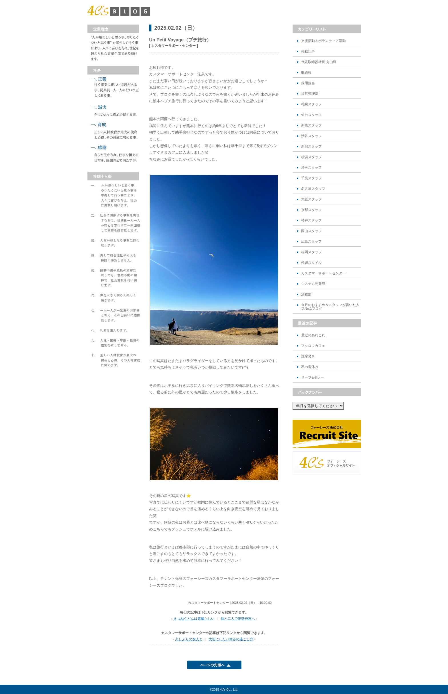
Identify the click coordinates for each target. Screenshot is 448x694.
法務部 (306, 294)
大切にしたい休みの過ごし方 (231, 639)
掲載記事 (308, 51)
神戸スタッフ (311, 220)
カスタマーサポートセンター (323, 273)
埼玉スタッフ (311, 168)
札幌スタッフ (311, 104)
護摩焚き (308, 356)
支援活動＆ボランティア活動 (323, 41)
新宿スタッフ (311, 146)
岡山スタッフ (311, 231)
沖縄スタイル (311, 263)
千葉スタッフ (311, 178)
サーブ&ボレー (312, 377)
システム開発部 (313, 284)
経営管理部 (309, 94)
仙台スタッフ (311, 115)
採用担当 (308, 83)
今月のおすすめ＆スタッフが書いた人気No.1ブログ (330, 307)
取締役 (306, 73)
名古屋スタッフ (313, 189)
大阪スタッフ (311, 199)
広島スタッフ (311, 242)
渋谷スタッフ (311, 136)
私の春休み (309, 367)
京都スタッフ (311, 210)
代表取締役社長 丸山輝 (318, 62)
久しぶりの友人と (189, 639)
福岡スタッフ (311, 252)
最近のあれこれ (313, 335)
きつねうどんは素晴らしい (194, 619)
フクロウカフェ (313, 346)
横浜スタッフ (311, 157)
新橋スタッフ (311, 125)
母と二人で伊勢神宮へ (238, 619)
